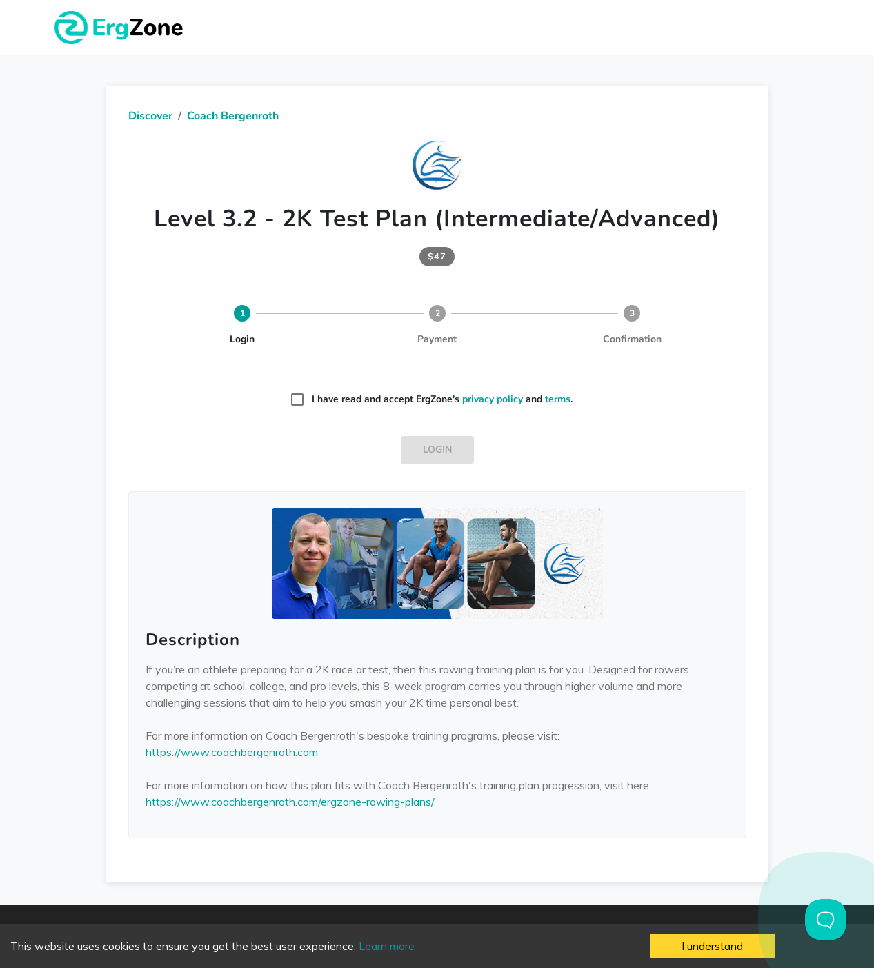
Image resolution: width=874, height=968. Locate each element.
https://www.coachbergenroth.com (232, 752)
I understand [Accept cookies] (712, 946)
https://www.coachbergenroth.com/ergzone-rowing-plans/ (290, 802)
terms (557, 399)
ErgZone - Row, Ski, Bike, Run (120, 28)
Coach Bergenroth (233, 116)
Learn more (387, 946)
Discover (150, 116)
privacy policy (492, 399)
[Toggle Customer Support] (825, 919)
